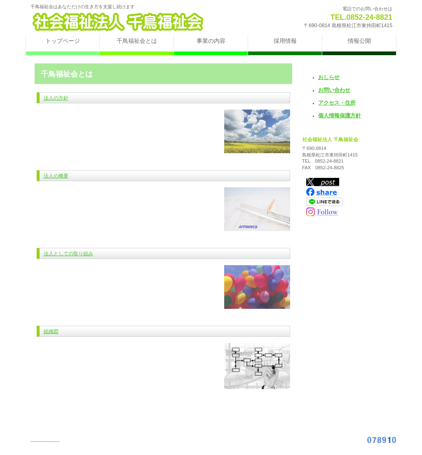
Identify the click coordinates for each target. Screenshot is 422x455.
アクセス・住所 (337, 103)
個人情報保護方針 (339, 115)
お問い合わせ (334, 90)
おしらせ (329, 77)
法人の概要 (56, 176)
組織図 (51, 331)
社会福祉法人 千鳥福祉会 (129, 21)
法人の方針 (56, 98)
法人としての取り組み (68, 254)
